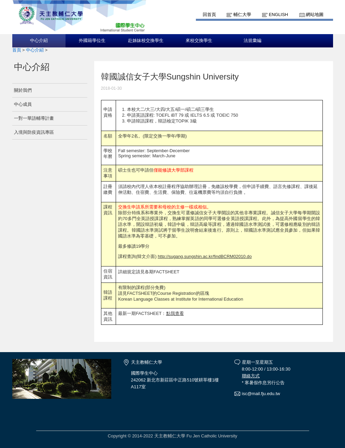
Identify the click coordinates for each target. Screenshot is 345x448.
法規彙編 (252, 40)
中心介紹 (39, 40)
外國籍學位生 (92, 40)
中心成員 (23, 104)
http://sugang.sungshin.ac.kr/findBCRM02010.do (204, 256)
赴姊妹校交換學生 (145, 40)
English (278, 14)
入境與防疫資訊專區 (34, 132)
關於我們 (23, 90)
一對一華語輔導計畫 (34, 118)
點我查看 (175, 313)
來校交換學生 (199, 40)
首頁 (16, 50)
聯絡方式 (251, 375)
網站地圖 (315, 14)
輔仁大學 (242, 14)
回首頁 (209, 14)
